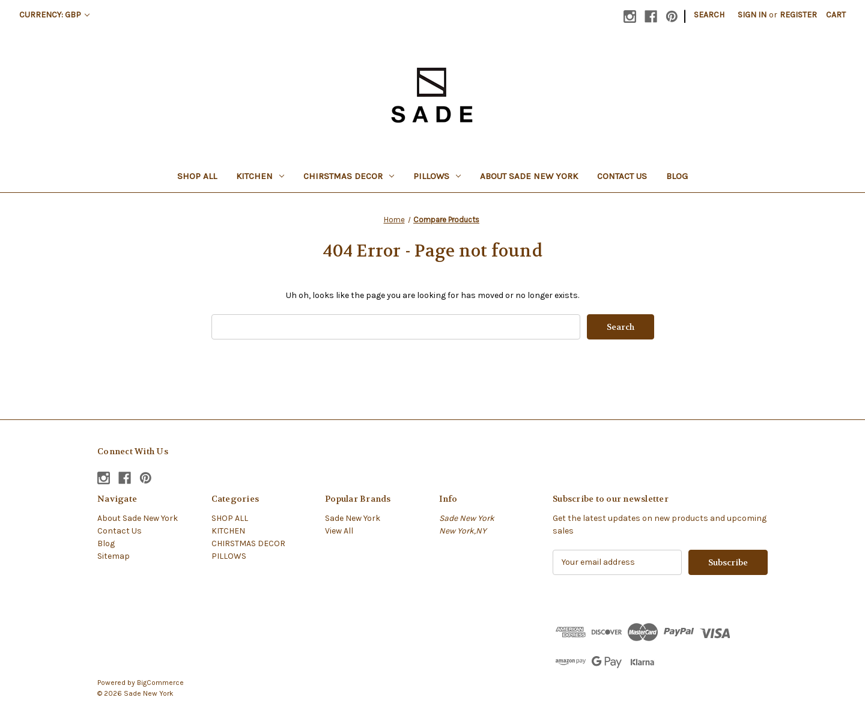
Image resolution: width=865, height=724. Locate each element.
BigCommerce (160, 682)
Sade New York (352, 518)
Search (709, 15)
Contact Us (622, 176)
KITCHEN (260, 176)
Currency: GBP (54, 15)
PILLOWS (437, 176)
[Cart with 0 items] (835, 14)
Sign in (752, 15)
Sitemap (113, 556)
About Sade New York (529, 176)
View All (339, 531)
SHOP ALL (197, 176)
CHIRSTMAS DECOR (348, 176)
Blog (677, 176)
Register (798, 15)
